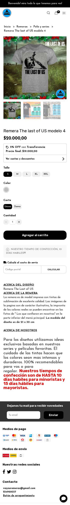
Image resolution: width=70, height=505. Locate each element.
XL (36, 174)
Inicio (7, 26)
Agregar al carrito (35, 235)
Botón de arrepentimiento (19, 495)
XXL (46, 174)
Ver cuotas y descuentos (20, 159)
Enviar (53, 415)
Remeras (22, 26)
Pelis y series (41, 26)
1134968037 (9, 492)
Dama (17, 206)
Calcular (54, 269)
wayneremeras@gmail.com (19, 488)
